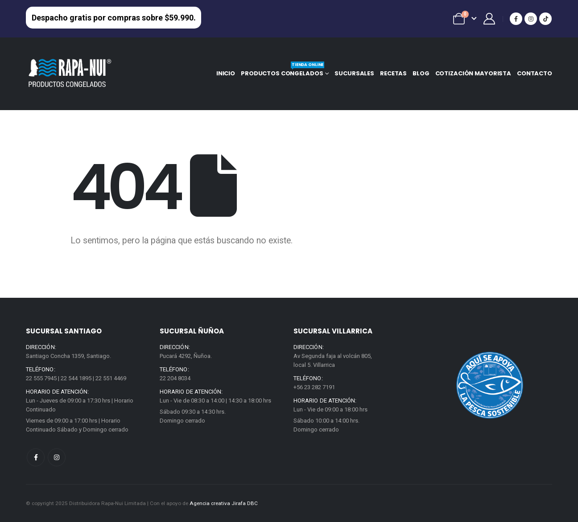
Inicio (225, 73)
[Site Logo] (70, 73)
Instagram (57, 457)
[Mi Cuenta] (489, 19)
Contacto (534, 73)
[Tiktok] (545, 18)
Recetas (393, 73)
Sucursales (354, 73)
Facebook (36, 457)
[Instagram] (530, 18)
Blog (421, 73)
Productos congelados (282, 72)
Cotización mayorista (473, 73)
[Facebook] (516, 18)
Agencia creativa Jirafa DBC (224, 503)
